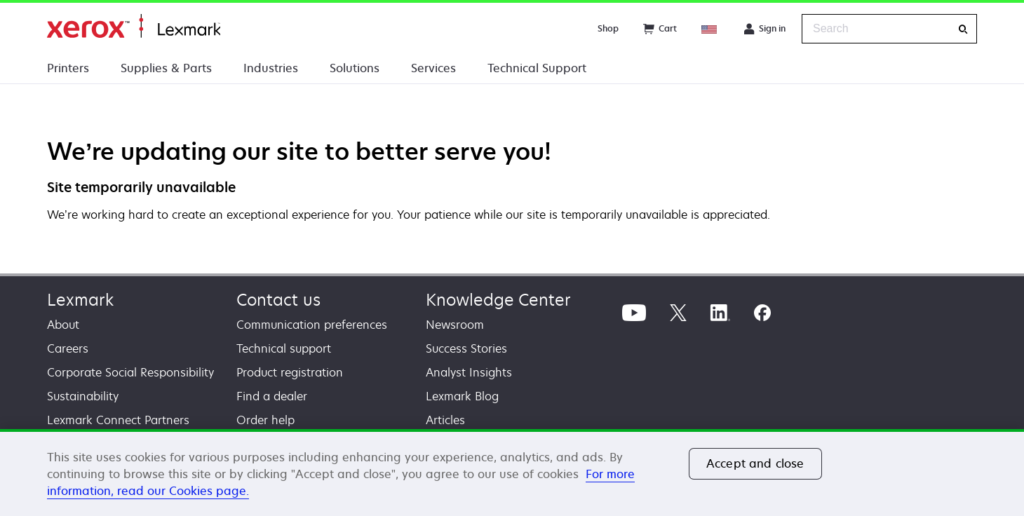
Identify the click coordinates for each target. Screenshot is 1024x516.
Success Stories (466, 348)
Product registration (289, 372)
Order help (265, 420)
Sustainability (83, 396)
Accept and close (755, 463)
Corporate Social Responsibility (130, 372)
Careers (67, 348)
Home (133, 26)
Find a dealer (271, 396)
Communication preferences (311, 324)
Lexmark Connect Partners (118, 420)
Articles (445, 420)
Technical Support (536, 68)
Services (433, 68)
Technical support (283, 348)
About (63, 324)
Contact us (278, 300)
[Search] (963, 29)
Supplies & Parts (166, 68)
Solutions (354, 68)
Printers (68, 68)
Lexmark (80, 300)
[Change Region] (710, 29)
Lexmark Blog (462, 396)
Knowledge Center (498, 300)
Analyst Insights (469, 372)
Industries (270, 68)
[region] (512, 472)
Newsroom (455, 324)
